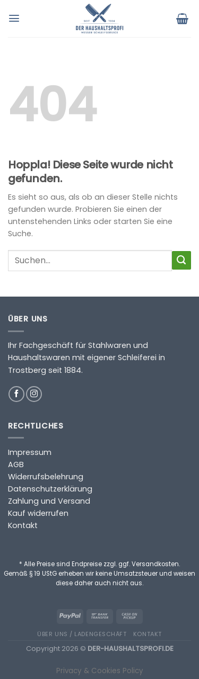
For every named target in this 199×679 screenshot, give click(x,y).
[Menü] (15, 18)
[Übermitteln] (181, 260)
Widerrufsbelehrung (45, 476)
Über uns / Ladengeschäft (81, 634)
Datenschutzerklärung (50, 489)
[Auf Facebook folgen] (16, 394)
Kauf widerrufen (38, 513)
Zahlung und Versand (49, 501)
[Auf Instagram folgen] (34, 394)
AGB (16, 464)
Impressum (29, 452)
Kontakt (23, 525)
